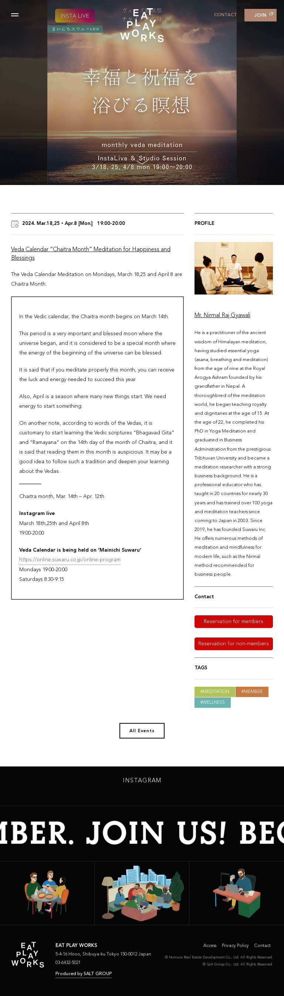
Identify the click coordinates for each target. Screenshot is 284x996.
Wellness (214, 702)
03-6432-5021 (68, 964)
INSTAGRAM (142, 783)
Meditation (216, 692)
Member (253, 692)
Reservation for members (233, 621)
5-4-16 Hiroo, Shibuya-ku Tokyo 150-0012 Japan (103, 956)
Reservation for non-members (233, 643)
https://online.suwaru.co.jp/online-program (70, 559)
